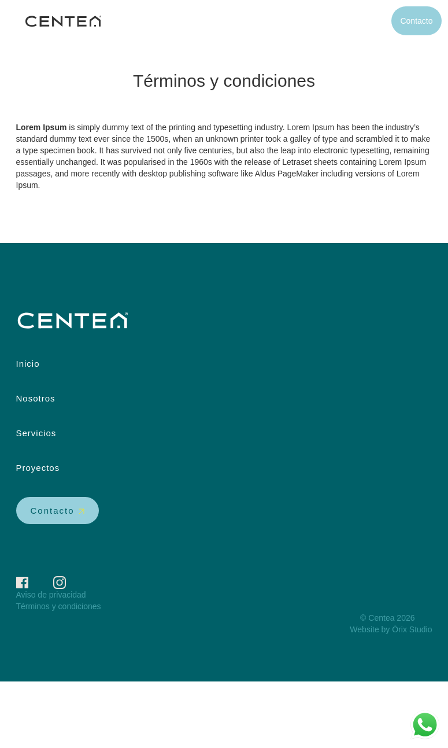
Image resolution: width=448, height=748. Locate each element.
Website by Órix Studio (391, 629)
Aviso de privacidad (51, 594)
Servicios (313, 20)
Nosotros (263, 20)
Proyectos (365, 20)
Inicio (220, 20)
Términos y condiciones (58, 606)
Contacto (416, 20)
